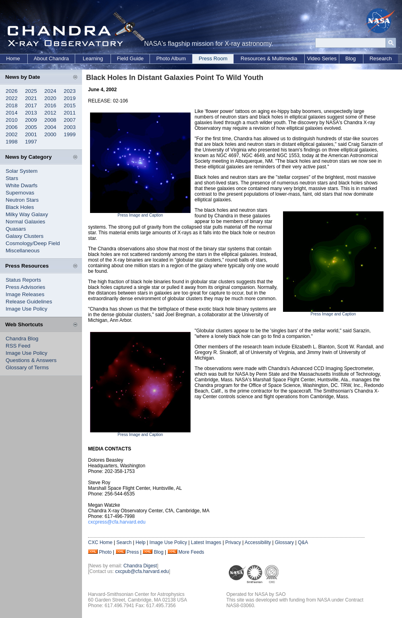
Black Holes (20, 207)
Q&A (303, 542)
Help (140, 542)
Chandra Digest (140, 566)
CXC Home (100, 542)
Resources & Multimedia (269, 58)
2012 (50, 113)
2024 (50, 91)
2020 (50, 98)
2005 (31, 127)
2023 (70, 91)
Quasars (16, 229)
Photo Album (171, 58)
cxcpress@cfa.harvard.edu (117, 522)
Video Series (321, 58)
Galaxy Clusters (24, 236)
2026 (12, 91)
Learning (93, 58)
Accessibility (258, 542)
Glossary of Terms (27, 367)
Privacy (233, 542)
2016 (50, 105)
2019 (70, 98)
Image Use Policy (26, 309)
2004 (50, 127)
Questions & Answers (31, 360)
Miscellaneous (22, 251)
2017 (31, 105)
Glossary (284, 542)
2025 (31, 91)
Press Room (213, 58)
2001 (31, 134)
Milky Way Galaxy (27, 214)
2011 (70, 113)
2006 (12, 127)
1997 (31, 142)
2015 (70, 105)
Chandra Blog (22, 339)
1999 (70, 134)
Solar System (21, 171)
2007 (70, 120)
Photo (105, 552)
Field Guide (130, 58)
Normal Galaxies (25, 222)
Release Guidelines (29, 302)
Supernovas (20, 193)
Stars (12, 178)
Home (13, 58)
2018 (12, 105)
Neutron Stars (22, 200)
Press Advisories (25, 287)
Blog (350, 58)
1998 (12, 142)
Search (123, 542)
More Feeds (191, 552)
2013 (31, 113)
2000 (50, 134)
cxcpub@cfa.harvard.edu (142, 571)
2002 (12, 134)
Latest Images (206, 542)
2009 (31, 120)
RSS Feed (18, 346)
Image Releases (25, 294)
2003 (70, 127)
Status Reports (23, 280)
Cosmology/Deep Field (33, 243)
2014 (12, 113)
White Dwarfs (21, 185)
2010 (12, 120)
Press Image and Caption (140, 215)
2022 (12, 98)
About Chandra (51, 58)
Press (133, 552)
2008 (50, 120)
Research (380, 58)
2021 (31, 98)
